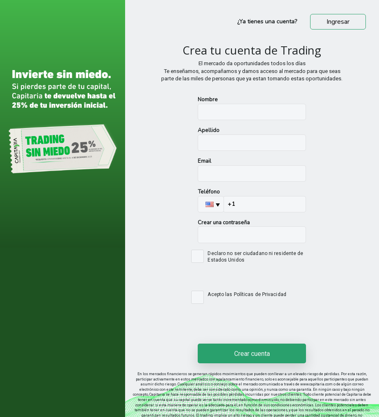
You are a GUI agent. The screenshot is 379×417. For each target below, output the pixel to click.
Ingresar (337, 21)
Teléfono (209, 192)
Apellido (208, 130)
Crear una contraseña (224, 222)
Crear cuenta (252, 354)
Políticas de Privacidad (260, 294)
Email (204, 161)
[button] (211, 204)
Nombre (208, 99)
